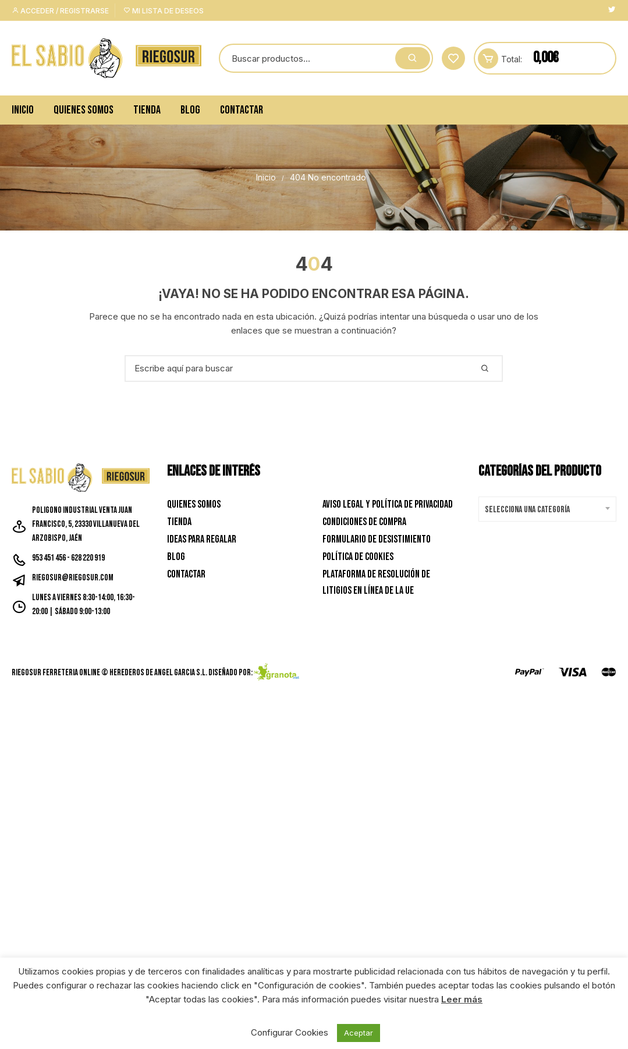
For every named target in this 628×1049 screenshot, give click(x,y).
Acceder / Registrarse (60, 10)
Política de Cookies (357, 557)
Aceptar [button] (358, 1032)
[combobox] (547, 509)
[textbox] (544, 510)
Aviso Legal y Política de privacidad (387, 504)
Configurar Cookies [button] (289, 1032)
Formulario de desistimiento (376, 539)
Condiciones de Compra (364, 522)
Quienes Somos (83, 110)
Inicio (23, 110)
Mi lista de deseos (163, 10)
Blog (190, 110)
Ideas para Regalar (201, 539)
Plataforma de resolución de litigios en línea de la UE (376, 582)
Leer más (461, 999)
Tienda (147, 110)
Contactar (241, 110)
